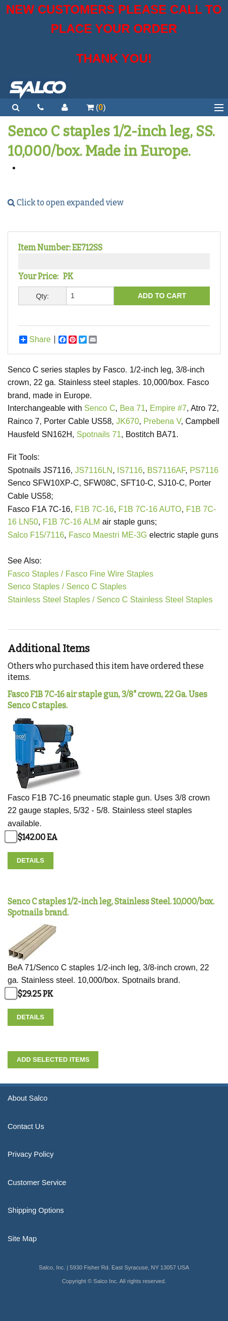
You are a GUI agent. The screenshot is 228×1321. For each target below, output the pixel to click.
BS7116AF (166, 470)
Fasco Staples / (35, 574)
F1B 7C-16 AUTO (150, 509)
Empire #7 (168, 408)
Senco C (99, 408)
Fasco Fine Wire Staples (109, 574)
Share (35, 340)
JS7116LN (93, 470)
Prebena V (162, 421)
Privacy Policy (30, 1154)
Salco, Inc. (38, 88)
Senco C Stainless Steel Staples (154, 599)
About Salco (27, 1098)
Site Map (22, 1239)
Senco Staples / (36, 586)
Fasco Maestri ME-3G (109, 535)
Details (30, 860)
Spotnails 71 (99, 434)
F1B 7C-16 (94, 509)
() (96, 107)
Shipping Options (36, 1210)
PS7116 (204, 470)
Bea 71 (132, 408)
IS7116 (130, 470)
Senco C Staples (97, 586)
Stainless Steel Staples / (51, 599)
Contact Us (26, 1126)
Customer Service (37, 1182)
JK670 (127, 421)
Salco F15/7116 (36, 535)
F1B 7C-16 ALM (71, 521)
